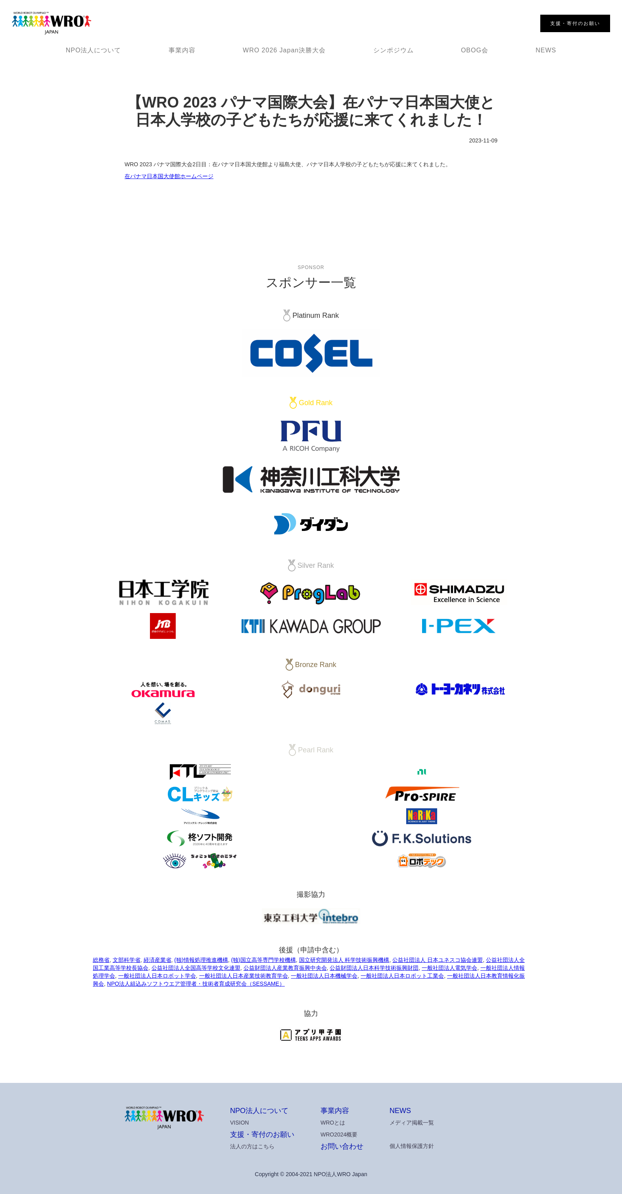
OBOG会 (474, 50)
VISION (239, 1122)
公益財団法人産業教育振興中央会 (285, 968)
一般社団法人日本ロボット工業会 (402, 976)
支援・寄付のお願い (262, 1134)
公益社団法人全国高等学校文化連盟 (196, 968)
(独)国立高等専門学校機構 (263, 960)
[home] (51, 23)
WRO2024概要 (339, 1134)
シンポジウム (393, 50)
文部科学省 (126, 960)
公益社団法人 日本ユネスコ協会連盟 (437, 960)
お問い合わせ (342, 1146)
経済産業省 (157, 960)
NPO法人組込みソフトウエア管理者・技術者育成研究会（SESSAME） (196, 984)
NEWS (546, 50)
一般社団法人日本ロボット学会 (157, 976)
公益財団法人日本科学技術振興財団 (374, 968)
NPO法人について (93, 50)
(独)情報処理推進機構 (201, 960)
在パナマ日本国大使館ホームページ (169, 176)
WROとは (333, 1122)
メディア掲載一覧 (412, 1122)
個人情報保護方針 (412, 1146)
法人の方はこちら (252, 1146)
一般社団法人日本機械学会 (324, 976)
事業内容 (182, 50)
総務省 (101, 960)
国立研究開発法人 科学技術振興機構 (344, 960)
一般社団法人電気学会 (449, 968)
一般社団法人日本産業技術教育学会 (243, 976)
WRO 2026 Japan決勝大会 (284, 50)
